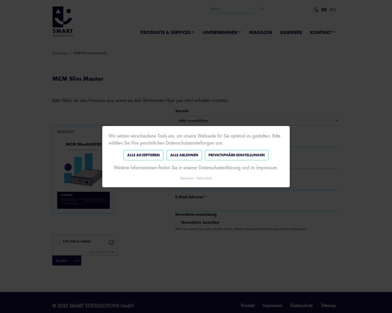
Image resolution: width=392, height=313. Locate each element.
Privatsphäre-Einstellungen (236, 155)
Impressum (187, 178)
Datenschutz (204, 178)
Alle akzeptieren (143, 155)
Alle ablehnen (184, 155)
